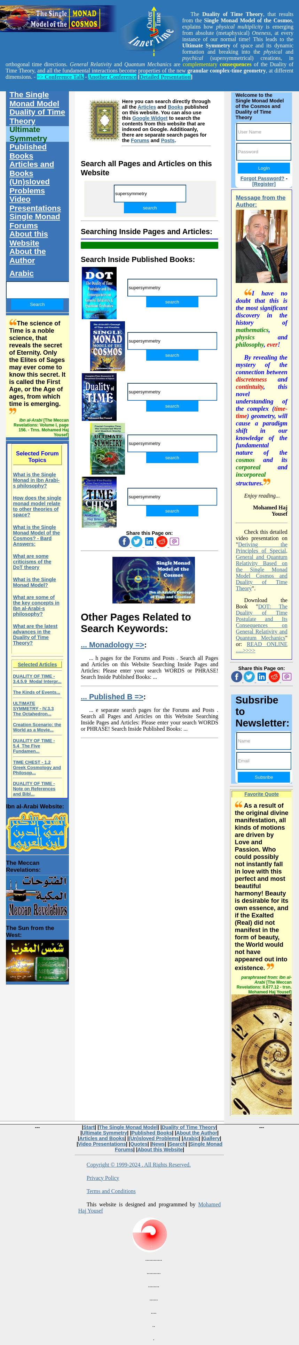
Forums (140, 140)
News (158, 1144)
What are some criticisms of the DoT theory (32, 561)
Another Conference (112, 77)
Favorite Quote (261, 794)
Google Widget (149, 118)
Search (177, 1144)
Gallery (211, 1138)
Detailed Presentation (165, 77)
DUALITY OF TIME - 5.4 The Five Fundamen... (34, 746)
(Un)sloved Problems (29, 186)
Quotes (139, 1144)
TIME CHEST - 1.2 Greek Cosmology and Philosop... (37, 767)
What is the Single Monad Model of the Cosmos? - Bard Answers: (36, 535)
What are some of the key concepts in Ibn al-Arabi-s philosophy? (36, 605)
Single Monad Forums (34, 221)
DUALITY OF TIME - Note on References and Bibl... (34, 789)
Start (89, 1127)
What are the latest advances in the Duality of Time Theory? (35, 634)
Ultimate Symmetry (28, 134)
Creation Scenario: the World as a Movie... (37, 727)
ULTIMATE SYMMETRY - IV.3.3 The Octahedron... (33, 708)
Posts (167, 140)
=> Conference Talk (60, 77)
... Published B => (112, 696)
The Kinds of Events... (36, 692)
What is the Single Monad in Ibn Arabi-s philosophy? (36, 480)
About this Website (28, 238)
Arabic (21, 273)
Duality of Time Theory (37, 116)
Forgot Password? (262, 178)
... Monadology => (112, 644)
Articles (147, 107)
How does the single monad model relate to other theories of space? (37, 506)
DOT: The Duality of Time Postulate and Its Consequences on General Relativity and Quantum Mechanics (261, 622)
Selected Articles (37, 664)
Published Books (28, 151)
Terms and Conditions (111, 1191)
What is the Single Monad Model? (34, 582)
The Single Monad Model (34, 99)
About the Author (27, 256)
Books (175, 107)
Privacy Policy (103, 1178)
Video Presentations (35, 204)
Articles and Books (31, 169)
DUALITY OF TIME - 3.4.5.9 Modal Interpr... (37, 679)
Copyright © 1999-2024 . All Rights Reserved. (139, 1165)
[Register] (264, 184)
